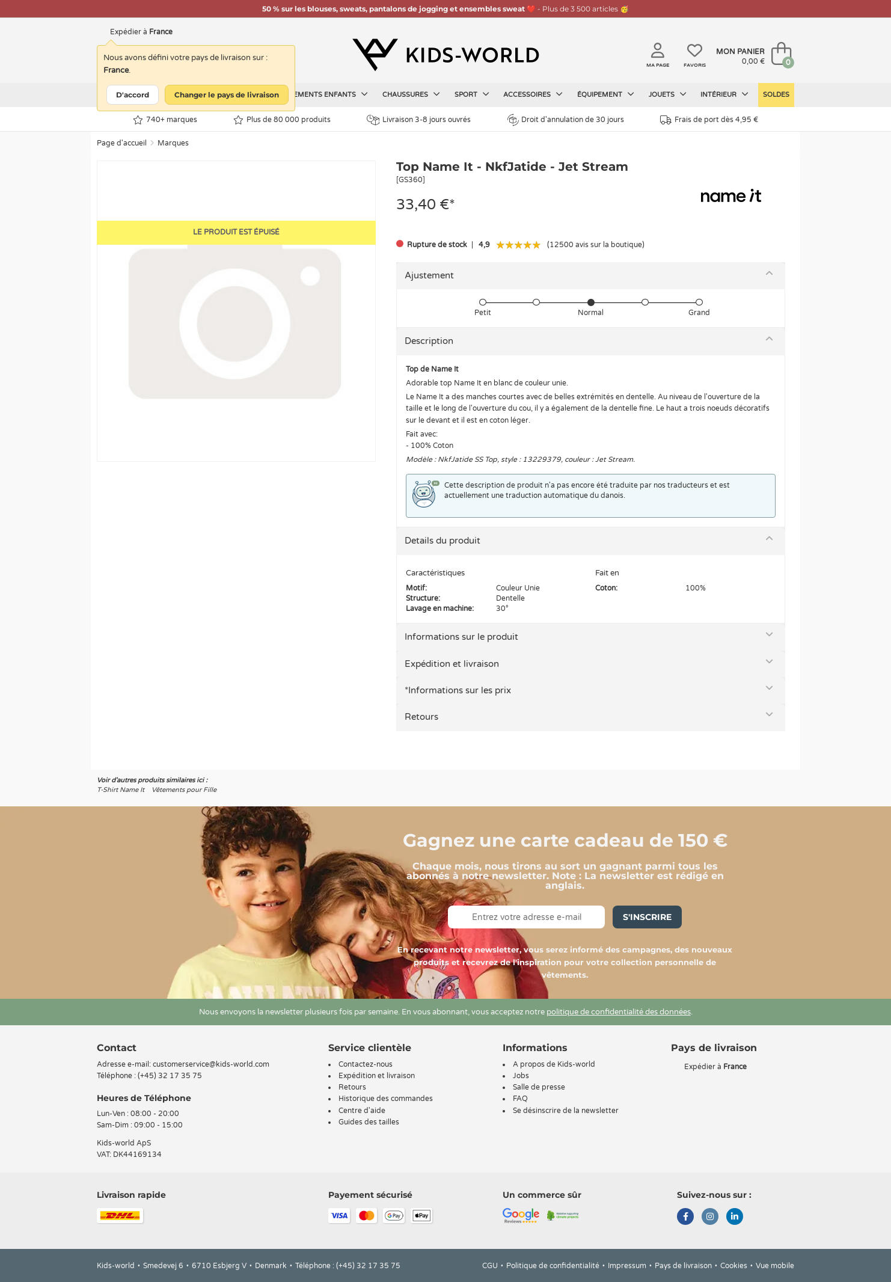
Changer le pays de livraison (226, 94)
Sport (472, 94)
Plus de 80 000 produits (282, 119)
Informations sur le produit (461, 636)
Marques (173, 143)
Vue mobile (775, 1266)
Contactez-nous (365, 1064)
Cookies (733, 1266)
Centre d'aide (361, 1110)
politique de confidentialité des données (619, 1012)
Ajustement (429, 275)
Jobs (521, 1076)
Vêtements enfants (324, 94)
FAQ (520, 1098)
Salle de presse (539, 1087)
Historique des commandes (385, 1098)
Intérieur (724, 94)
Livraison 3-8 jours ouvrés (419, 120)
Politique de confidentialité (552, 1266)
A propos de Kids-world (554, 1064)
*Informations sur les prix (458, 690)
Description (429, 341)
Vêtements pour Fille (184, 790)
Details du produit (442, 540)
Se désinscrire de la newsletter (566, 1110)
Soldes (776, 95)
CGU (490, 1266)
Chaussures (411, 94)
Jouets (668, 94)
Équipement (605, 94)
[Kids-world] (445, 54)
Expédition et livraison (452, 663)
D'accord (132, 94)
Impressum (627, 1266)
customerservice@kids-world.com (211, 1064)
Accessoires (533, 94)
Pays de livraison (683, 1266)
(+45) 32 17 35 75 (170, 1076)
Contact (116, 1048)
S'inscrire (647, 917)
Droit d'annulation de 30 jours (565, 120)
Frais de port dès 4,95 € (709, 119)
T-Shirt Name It (120, 790)
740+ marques (165, 119)
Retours (421, 716)
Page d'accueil (122, 143)
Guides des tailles (368, 1122)
